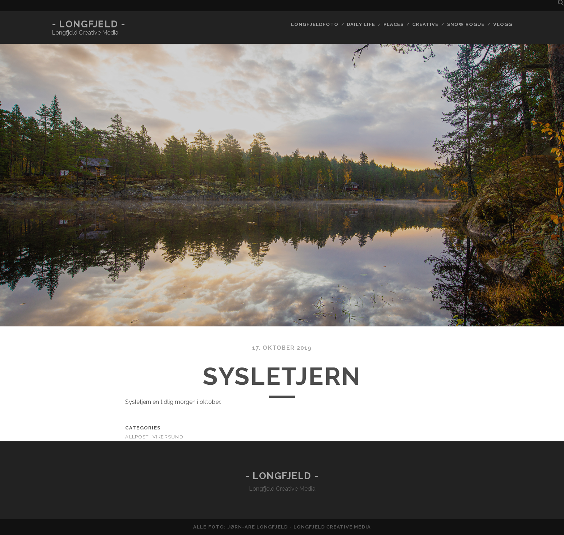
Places (393, 24)
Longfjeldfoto (314, 24)
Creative (425, 24)
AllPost (137, 437)
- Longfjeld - (88, 24)
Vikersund (168, 437)
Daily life (361, 24)
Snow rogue (466, 24)
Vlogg (502, 24)
